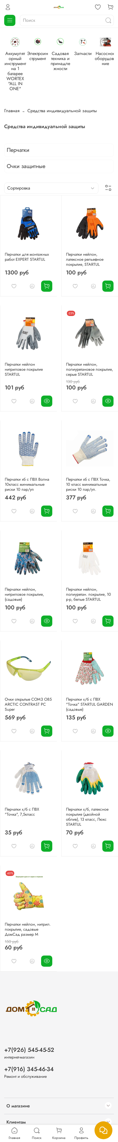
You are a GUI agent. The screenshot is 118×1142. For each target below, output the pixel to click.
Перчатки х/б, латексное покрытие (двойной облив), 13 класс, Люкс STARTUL (87, 805)
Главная (12, 99)
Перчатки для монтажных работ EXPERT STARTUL (27, 245)
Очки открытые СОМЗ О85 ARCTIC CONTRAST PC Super (28, 692)
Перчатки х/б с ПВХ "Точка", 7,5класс (22, 800)
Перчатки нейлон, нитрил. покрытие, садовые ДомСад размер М (28, 917)
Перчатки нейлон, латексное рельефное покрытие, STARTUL (84, 247)
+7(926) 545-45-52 (29, 1038)
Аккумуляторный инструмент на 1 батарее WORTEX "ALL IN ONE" (25, 69)
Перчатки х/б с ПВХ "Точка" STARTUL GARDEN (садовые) (89, 692)
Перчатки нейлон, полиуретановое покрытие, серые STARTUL (89, 357)
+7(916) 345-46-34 (29, 1057)
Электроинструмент (68, 62)
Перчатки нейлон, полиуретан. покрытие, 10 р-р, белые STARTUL (88, 582)
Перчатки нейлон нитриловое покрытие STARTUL (24, 357)
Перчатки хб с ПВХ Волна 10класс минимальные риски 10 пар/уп (27, 472)
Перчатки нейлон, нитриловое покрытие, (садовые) (24, 582)
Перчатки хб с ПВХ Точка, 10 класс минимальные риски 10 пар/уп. (88, 472)
